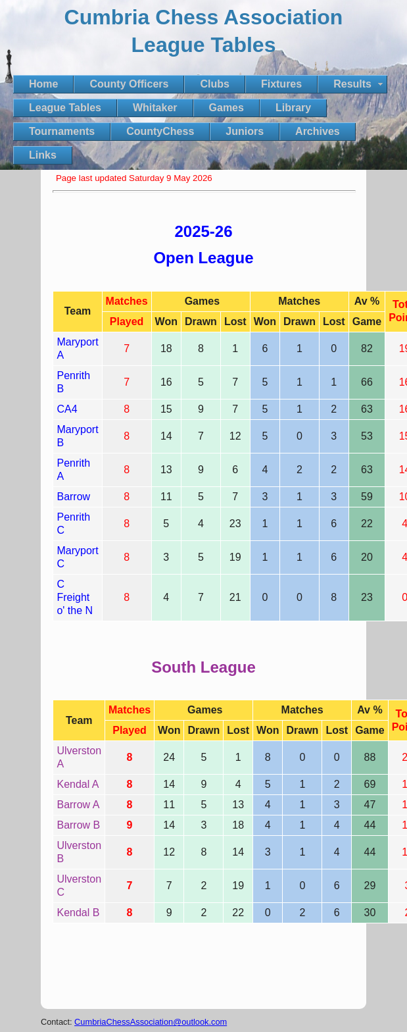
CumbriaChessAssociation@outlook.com (150, 1022)
